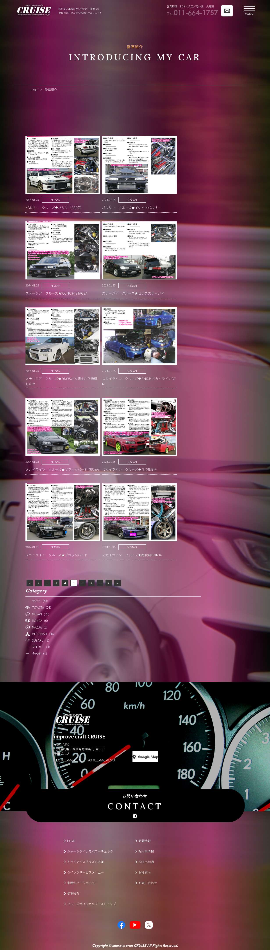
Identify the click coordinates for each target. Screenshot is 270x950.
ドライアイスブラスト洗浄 (84, 861)
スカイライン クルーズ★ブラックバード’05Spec (62, 469)
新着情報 (143, 840)
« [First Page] (29, 582)
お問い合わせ (135, 802)
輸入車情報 (144, 851)
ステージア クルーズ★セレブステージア (133, 293)
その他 (40, 653)
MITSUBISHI (44, 633)
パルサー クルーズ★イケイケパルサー (131, 207)
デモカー (42, 647)
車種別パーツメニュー (81, 882)
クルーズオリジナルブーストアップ (90, 903)
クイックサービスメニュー (84, 872)
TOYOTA (42, 607)
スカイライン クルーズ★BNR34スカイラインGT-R (139, 381)
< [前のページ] (38, 582)
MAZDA (40, 627)
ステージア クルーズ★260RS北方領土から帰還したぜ (61, 381)
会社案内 (143, 872)
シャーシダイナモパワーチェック (88, 851)
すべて (41, 601)
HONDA (41, 620)
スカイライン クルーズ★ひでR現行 (129, 469)
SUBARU (41, 640)
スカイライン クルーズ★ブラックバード (56, 554)
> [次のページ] (109, 582)
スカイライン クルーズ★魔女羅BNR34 (132, 554)
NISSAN (55, 200)
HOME (69, 840)
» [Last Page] (117, 582)
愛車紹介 (71, 893)
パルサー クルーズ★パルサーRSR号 (53, 207)
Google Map (165, 756)
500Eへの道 (144, 861)
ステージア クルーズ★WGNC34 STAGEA (56, 293)
